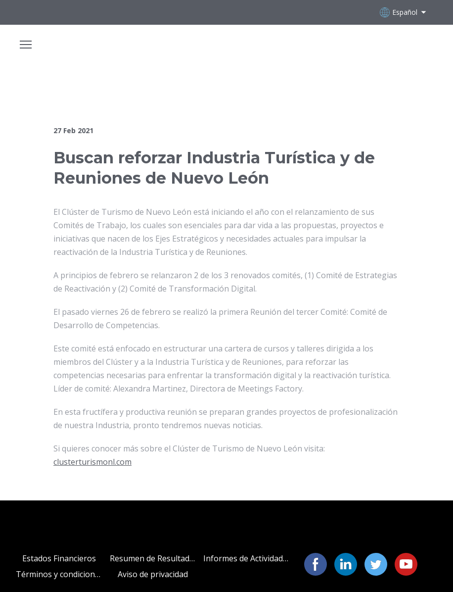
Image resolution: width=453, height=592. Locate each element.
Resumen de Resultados (153, 558)
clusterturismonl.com (92, 461)
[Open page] (226, 50)
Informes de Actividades (246, 558)
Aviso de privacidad (153, 574)
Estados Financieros (59, 558)
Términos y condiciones (59, 574)
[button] (315, 564)
